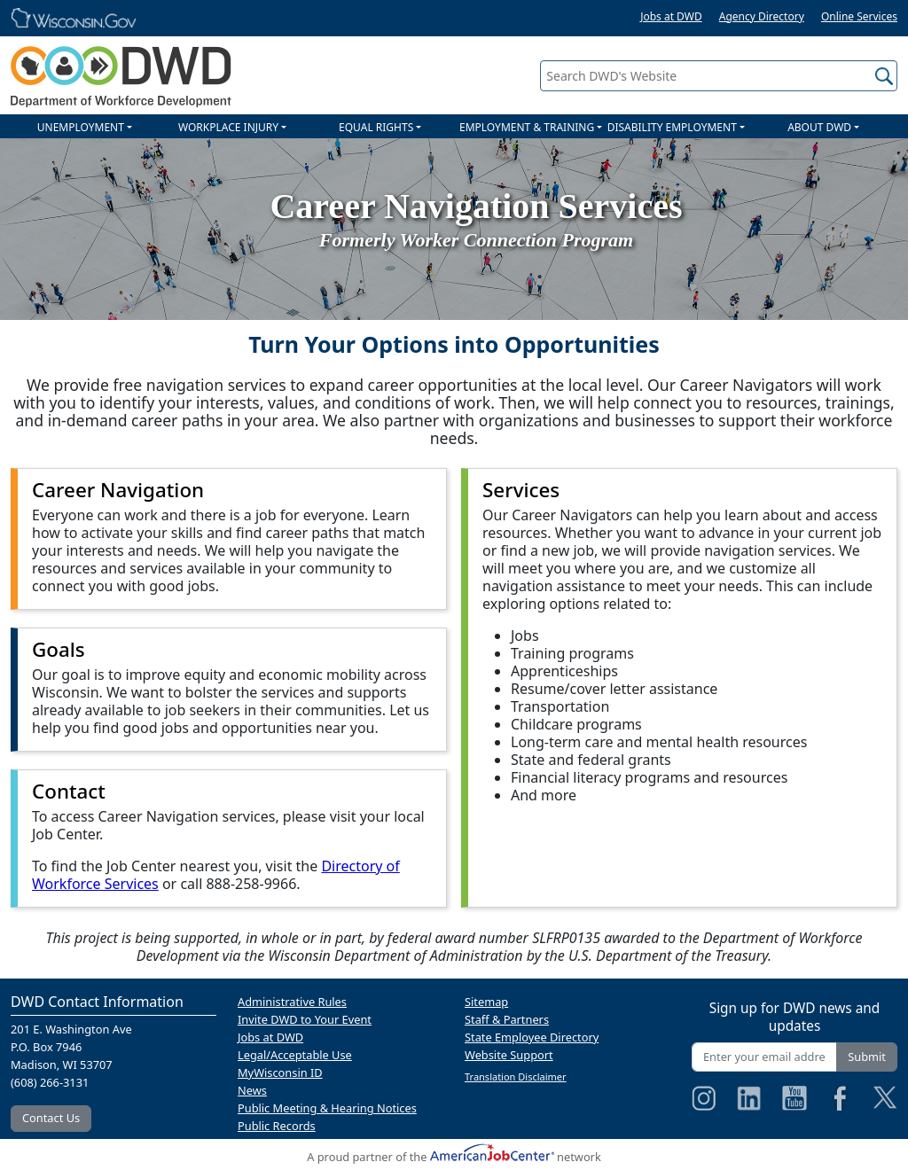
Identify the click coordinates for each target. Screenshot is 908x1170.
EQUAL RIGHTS (376, 127)
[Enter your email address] (764, 1057)
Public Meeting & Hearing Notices (327, 1108)
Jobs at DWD (671, 16)
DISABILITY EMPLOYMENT (672, 127)
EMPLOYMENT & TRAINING (526, 127)
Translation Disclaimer (516, 1076)
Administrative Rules (292, 1002)
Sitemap (486, 1002)
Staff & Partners (507, 1019)
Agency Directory (761, 16)
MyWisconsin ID (280, 1072)
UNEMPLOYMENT (80, 127)
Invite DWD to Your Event (305, 1019)
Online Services (859, 16)
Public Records (277, 1126)
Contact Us (51, 1118)
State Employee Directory (532, 1037)
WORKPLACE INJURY (228, 127)
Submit (867, 1057)
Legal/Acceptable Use (295, 1055)
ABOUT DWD (819, 127)
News (252, 1090)
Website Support (509, 1055)
